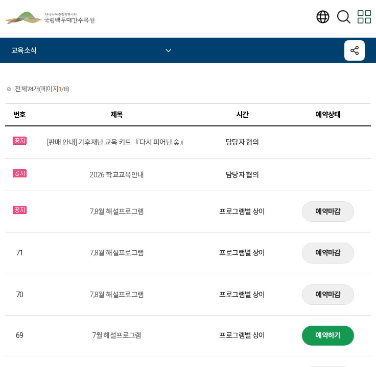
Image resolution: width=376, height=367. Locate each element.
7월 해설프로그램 (117, 335)
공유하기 (354, 50)
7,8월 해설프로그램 (116, 211)
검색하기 (343, 16)
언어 (323, 16)
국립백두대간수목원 (56, 18)
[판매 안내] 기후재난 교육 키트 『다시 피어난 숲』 (117, 142)
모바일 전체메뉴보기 (364, 16)
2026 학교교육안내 (116, 175)
